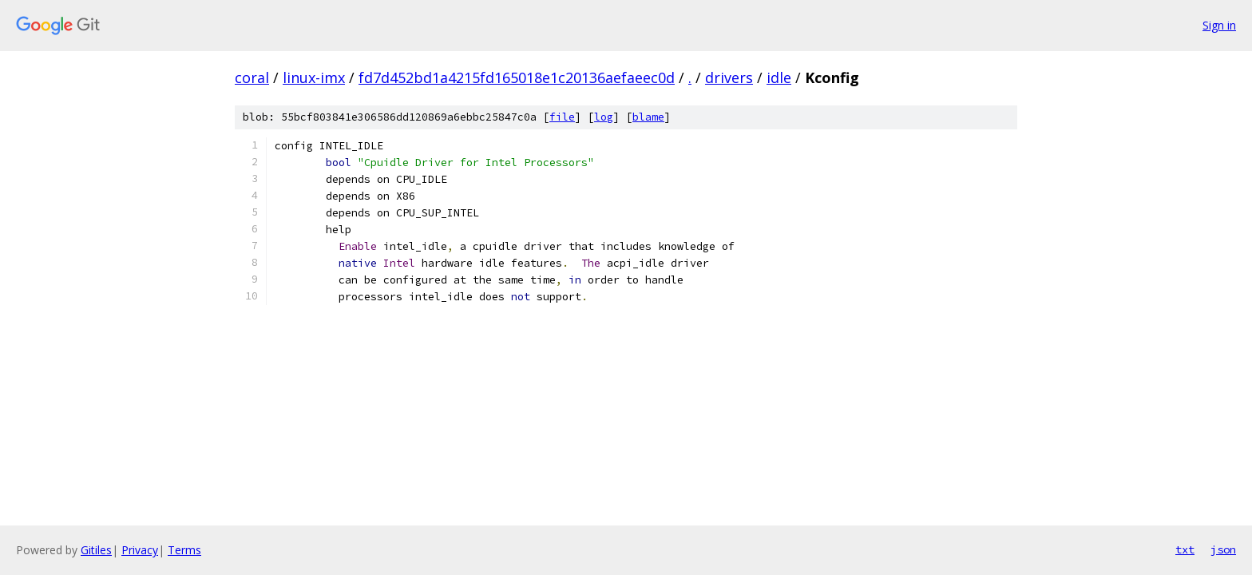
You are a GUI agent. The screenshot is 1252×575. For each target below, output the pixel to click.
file (562, 117)
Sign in (1219, 25)
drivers (729, 77)
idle (779, 77)
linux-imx (314, 77)
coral (252, 77)
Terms (184, 549)
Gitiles (96, 549)
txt (1185, 549)
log (603, 117)
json (1223, 549)
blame (648, 117)
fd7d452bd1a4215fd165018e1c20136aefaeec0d (517, 77)
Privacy (139, 549)
